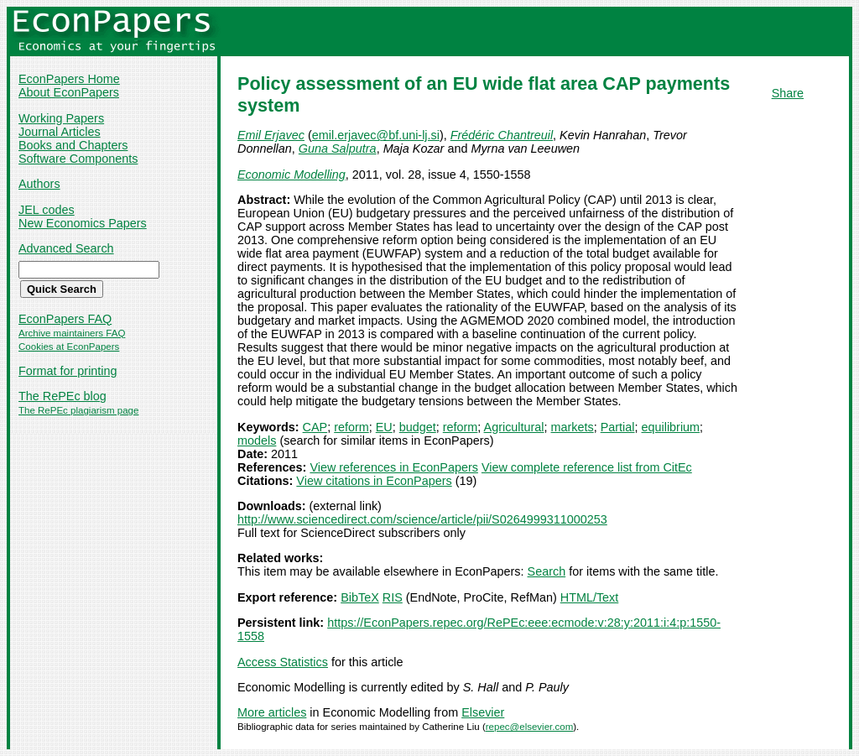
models (256, 440)
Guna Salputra (338, 148)
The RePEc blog (62, 396)
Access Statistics (282, 662)
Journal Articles (59, 131)
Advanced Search (66, 248)
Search (547, 571)
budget (417, 427)
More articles (271, 712)
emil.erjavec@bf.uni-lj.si (376, 135)
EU (384, 427)
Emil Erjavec (271, 135)
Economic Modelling (291, 174)
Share (788, 93)
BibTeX (360, 597)
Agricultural (514, 427)
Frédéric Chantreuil (501, 135)
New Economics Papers (82, 223)
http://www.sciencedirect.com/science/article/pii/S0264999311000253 (422, 519)
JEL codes (46, 209)
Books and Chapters (73, 145)
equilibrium (671, 427)
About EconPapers (68, 92)
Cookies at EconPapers (68, 347)
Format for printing (67, 371)
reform (351, 427)
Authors (39, 183)
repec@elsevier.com (530, 727)
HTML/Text (589, 597)
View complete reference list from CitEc (587, 467)
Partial (618, 427)
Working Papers (61, 118)
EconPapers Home (69, 79)
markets (572, 427)
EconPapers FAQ (65, 319)
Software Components (78, 158)
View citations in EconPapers (373, 480)
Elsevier (482, 712)
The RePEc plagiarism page (78, 410)
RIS (393, 597)
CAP (315, 427)
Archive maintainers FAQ (71, 333)
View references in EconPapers (394, 467)
